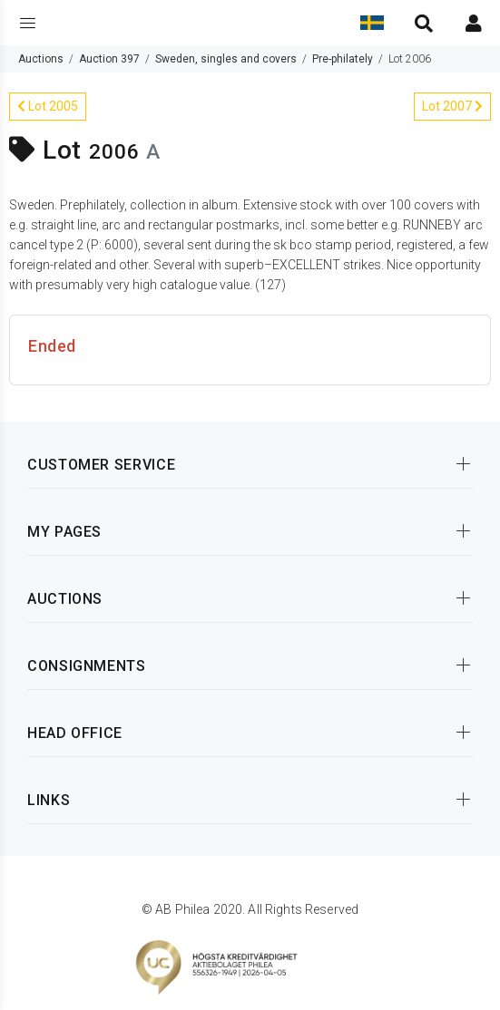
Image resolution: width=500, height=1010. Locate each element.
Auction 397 (109, 59)
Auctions (41, 59)
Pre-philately (342, 59)
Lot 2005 (47, 106)
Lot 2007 (452, 106)
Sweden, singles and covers (226, 59)
